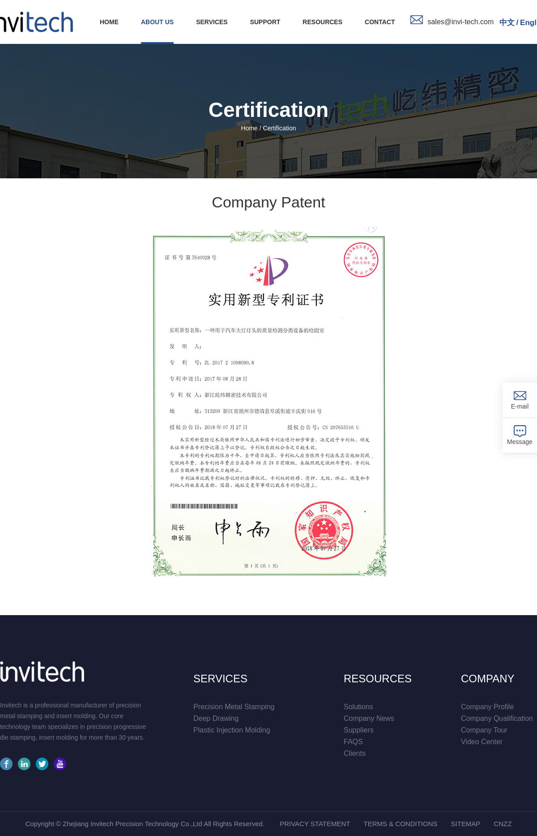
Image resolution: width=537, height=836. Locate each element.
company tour (484, 730)
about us (157, 22)
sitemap (465, 823)
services (212, 22)
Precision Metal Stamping (233, 707)
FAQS (353, 742)
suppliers (359, 730)
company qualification (497, 718)
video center (482, 742)
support (265, 22)
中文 (507, 22)
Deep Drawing (216, 718)
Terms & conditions (400, 823)
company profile (487, 707)
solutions (358, 707)
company (488, 678)
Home (249, 128)
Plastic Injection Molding (231, 730)
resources (322, 22)
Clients (355, 753)
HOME (109, 22)
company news (369, 718)
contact (380, 22)
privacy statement (315, 823)
